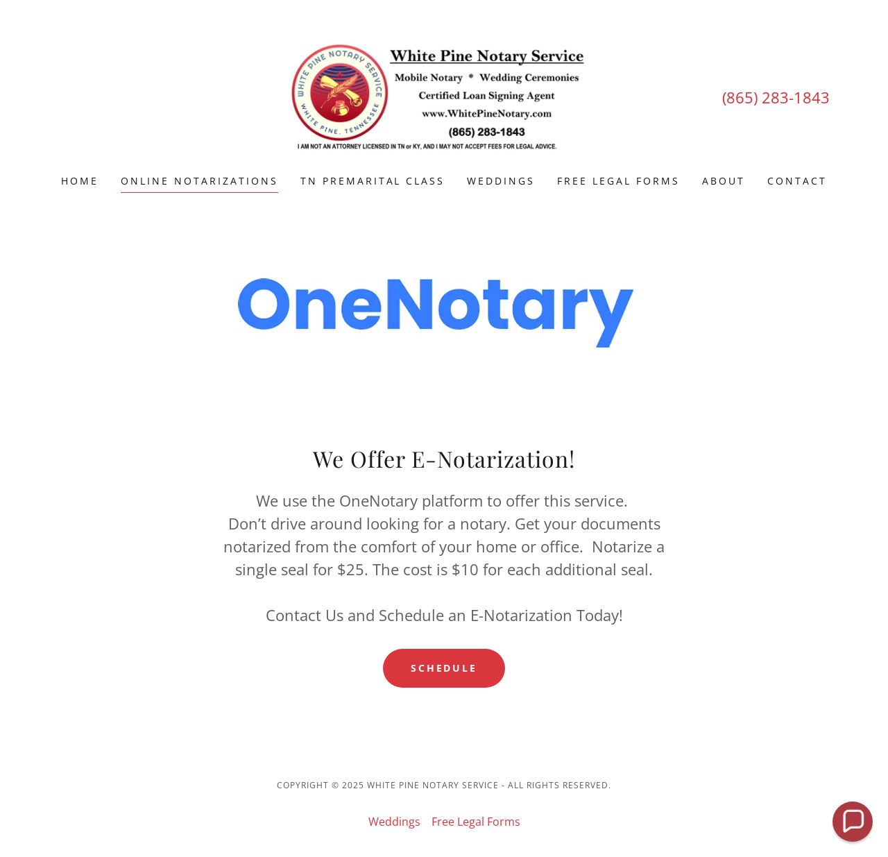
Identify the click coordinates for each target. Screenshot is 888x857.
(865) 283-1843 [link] (776, 97)
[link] (444, 96)
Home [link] (80, 180)
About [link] (723, 180)
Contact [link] (797, 180)
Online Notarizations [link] (199, 180)
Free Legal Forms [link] (618, 180)
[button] (852, 821)
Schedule (444, 667)
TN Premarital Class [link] (372, 180)
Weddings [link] (501, 180)
